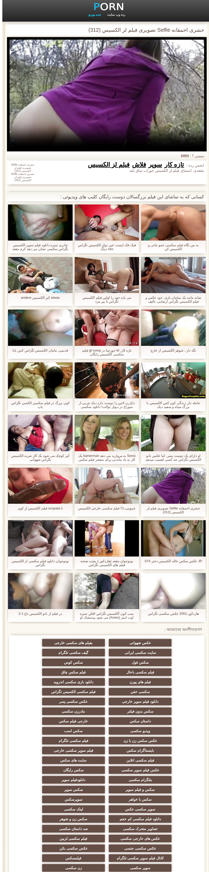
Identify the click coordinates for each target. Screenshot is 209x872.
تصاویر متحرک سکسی (54, 760)
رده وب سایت (114, 14)
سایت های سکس (104, 721)
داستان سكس (104, 692)
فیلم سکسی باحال (155, 662)
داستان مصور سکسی (104, 807)
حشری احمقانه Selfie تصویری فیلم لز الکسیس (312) (171, 510)
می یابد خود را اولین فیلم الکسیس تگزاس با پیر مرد (104, 299)
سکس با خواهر (53, 741)
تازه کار (172, 164)
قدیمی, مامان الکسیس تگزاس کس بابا (38, 350)
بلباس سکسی (104, 827)
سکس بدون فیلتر (54, 682)
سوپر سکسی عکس (104, 750)
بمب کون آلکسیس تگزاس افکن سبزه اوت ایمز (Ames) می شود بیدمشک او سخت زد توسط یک (104, 615)
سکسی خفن (104, 672)
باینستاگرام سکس (104, 711)
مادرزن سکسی (155, 692)
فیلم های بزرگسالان (54, 807)
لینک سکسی (53, 750)
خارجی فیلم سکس (54, 692)
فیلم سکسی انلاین (155, 721)
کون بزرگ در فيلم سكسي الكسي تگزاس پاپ (38, 405)
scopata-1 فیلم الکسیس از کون (38, 508)
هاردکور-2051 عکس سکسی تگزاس (171, 613)
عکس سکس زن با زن (54, 701)
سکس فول (104, 653)
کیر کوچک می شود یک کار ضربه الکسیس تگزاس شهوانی (38, 457)
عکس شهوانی (155, 643)
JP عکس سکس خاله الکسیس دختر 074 (171, 561)
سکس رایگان (155, 731)
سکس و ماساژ (54, 827)
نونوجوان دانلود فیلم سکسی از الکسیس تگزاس (38, 563)
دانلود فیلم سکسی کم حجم (155, 760)
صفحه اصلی (20, 865)
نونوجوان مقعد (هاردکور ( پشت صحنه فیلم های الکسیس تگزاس (104, 563)
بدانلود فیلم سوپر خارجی (155, 836)
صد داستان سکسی (155, 770)
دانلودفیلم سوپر (54, 731)
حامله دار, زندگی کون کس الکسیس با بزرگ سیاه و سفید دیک (171, 405)
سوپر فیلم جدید (155, 817)
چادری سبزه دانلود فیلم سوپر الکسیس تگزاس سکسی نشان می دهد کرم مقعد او (38, 247)
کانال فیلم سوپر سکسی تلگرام (54, 781)
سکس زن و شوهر (105, 760)
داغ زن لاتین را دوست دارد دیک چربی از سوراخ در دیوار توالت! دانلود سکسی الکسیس (104, 405)
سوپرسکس (155, 750)
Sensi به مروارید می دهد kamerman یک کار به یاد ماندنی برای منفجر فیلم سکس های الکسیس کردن (104, 457)
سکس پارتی (155, 807)
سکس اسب (104, 701)
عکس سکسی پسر (104, 682)
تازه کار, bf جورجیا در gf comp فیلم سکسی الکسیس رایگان (104, 352)
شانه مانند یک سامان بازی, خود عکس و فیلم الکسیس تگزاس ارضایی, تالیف (171, 299)
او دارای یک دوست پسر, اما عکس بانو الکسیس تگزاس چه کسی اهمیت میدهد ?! (171, 457)
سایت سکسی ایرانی (54, 643)
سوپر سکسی (104, 797)
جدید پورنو (92, 14)
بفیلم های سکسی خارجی (105, 643)
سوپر (153, 164)
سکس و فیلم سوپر (155, 741)
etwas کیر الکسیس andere (38, 298)
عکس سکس (54, 817)
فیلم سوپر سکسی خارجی (54, 711)
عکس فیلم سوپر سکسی (54, 721)
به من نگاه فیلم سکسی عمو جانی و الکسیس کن (171, 247)
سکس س (104, 836)
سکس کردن (53, 836)
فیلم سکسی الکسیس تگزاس (54, 672)
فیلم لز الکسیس (106, 164)
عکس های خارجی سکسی (104, 770)
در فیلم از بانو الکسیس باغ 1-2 (38, 613)
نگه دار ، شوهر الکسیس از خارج (171, 350)
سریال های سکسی (104, 817)
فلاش (137, 164)
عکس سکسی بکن (104, 787)
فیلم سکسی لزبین (54, 770)
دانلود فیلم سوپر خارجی (155, 682)
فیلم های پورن (54, 662)
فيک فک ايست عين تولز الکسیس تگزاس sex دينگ (104, 247)
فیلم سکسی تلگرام (155, 711)
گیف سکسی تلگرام (155, 653)
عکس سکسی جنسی (155, 787)
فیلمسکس (155, 797)
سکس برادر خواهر (155, 827)
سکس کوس (53, 653)
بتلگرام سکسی (104, 731)
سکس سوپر (104, 741)
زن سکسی (53, 797)
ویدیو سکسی (155, 701)
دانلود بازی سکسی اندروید (155, 672)
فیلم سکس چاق (104, 662)
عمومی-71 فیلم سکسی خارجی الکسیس (104, 508)
